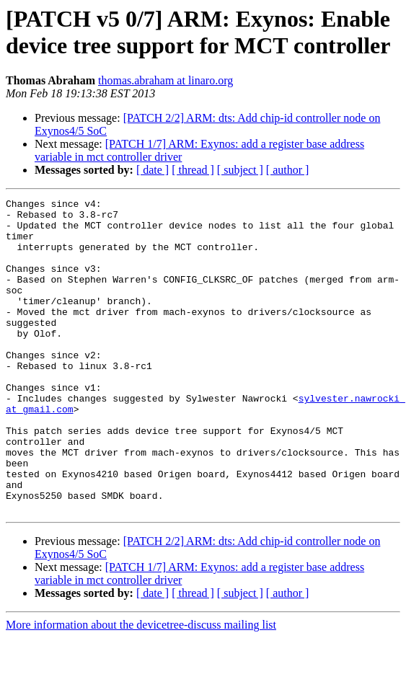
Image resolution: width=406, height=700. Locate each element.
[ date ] (152, 170)
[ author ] (287, 170)
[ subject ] (240, 170)
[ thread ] (193, 170)
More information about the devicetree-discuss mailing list (141, 687)
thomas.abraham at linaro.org (165, 80)
